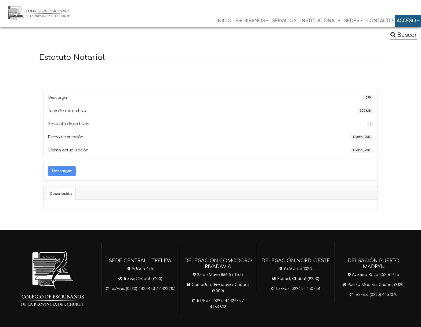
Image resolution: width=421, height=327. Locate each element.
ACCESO (406, 21)
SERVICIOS (284, 21)
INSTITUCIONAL (318, 21)
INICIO (223, 21)
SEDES (351, 21)
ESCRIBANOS (250, 21)
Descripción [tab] (61, 194)
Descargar (62, 171)
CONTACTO (379, 21)
